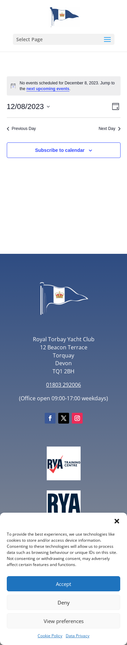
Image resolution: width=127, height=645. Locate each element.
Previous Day (21, 128)
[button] (116, 521)
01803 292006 (63, 384)
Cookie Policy (50, 636)
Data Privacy (77, 636)
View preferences (64, 621)
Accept (63, 584)
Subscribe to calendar (59, 150)
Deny (64, 602)
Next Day (109, 128)
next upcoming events (47, 88)
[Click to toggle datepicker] (28, 106)
